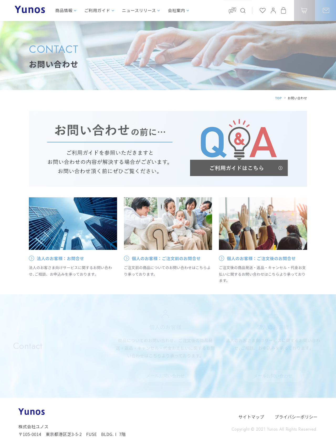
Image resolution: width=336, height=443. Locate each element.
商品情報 (64, 10)
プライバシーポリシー (296, 417)
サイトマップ (251, 417)
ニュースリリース (139, 10)
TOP (278, 98)
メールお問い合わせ (165, 376)
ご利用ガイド (97, 10)
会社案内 (176, 10)
